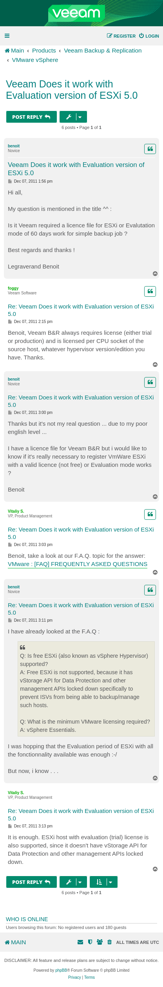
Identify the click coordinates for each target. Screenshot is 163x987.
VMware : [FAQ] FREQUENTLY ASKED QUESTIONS (77, 564)
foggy (13, 288)
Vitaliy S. (16, 511)
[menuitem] (148, 36)
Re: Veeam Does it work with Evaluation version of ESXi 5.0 (81, 310)
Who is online (27, 919)
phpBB (61, 970)
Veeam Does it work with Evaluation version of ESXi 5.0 (72, 89)
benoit (14, 146)
